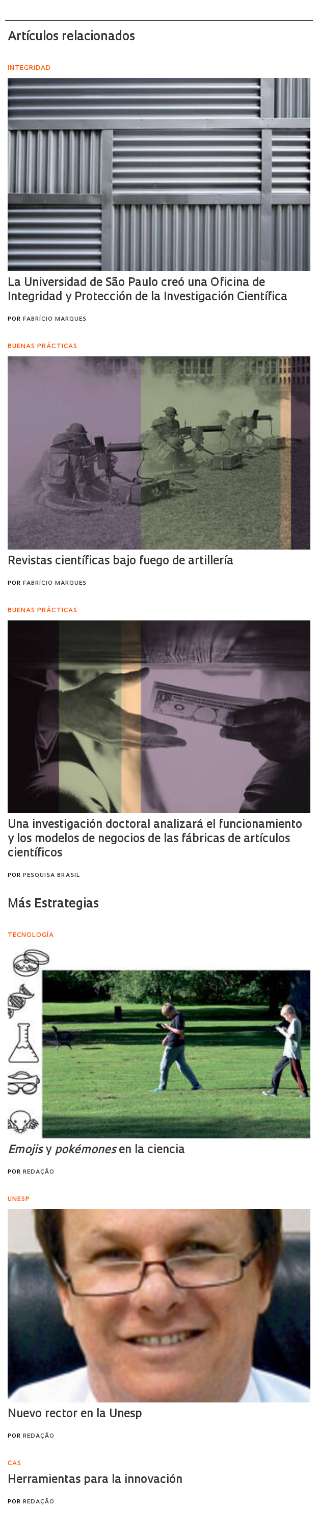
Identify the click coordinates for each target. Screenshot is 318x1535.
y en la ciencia (96, 1150)
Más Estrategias (53, 904)
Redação (39, 1172)
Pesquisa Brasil (51, 875)
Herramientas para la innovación (95, 1480)
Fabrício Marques (55, 319)
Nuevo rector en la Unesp (75, 1414)
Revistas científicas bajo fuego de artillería (120, 561)
